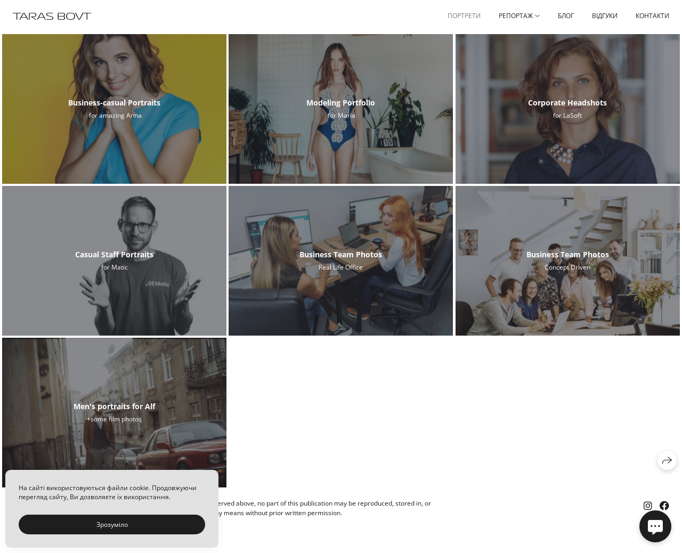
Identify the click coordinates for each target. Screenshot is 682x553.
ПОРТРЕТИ (464, 15)
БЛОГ (566, 15)
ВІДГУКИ (605, 15)
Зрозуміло (112, 524)
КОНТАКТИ (652, 15)
